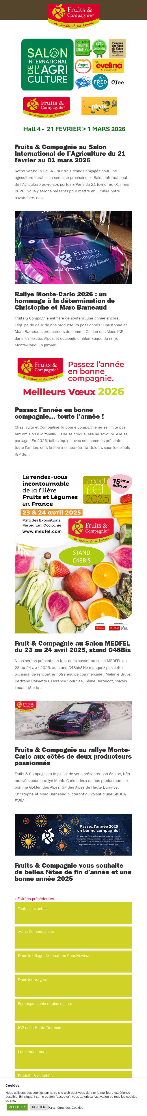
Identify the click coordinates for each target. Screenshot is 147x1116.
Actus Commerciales (36, 931)
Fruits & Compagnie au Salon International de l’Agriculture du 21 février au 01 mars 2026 (70, 153)
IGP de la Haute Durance (39, 1027)
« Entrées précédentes (34, 899)
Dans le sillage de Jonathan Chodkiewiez (53, 955)
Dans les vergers (32, 979)
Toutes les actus (32, 908)
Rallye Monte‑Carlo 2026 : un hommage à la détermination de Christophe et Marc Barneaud (65, 300)
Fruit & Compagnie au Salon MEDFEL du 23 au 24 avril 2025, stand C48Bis (73, 646)
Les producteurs (32, 1051)
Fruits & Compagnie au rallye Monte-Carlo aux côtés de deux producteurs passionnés (73, 756)
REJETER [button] (38, 1107)
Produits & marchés (35, 1075)
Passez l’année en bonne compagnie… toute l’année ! (59, 413)
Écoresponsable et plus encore (45, 1003)
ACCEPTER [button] (17, 1107)
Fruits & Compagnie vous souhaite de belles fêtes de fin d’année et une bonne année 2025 (73, 872)
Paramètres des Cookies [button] (65, 1107)
